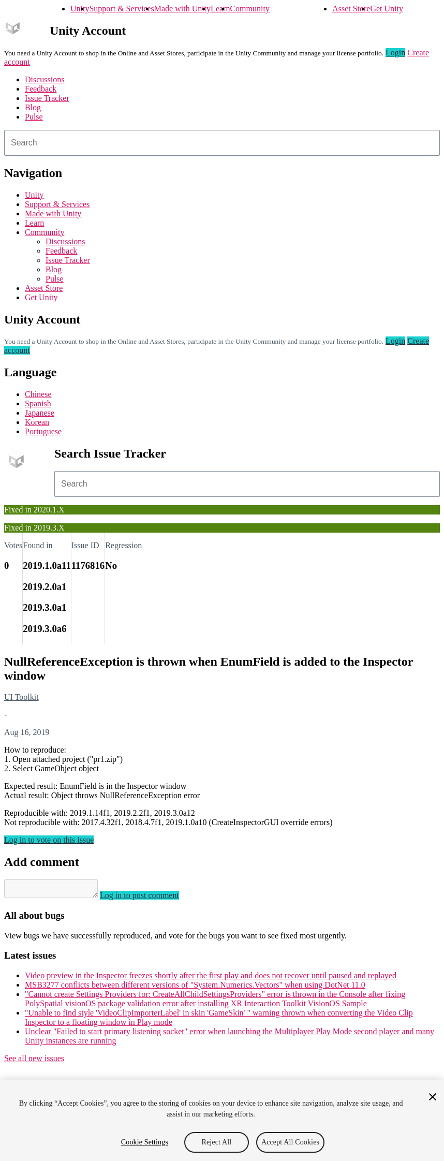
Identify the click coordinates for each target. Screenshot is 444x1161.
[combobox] (222, 142)
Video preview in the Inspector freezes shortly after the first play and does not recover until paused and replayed (210, 978)
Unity (79, 8)
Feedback (40, 88)
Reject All (217, 1142)
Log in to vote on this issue (49, 839)
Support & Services (121, 8)
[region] (222, 1120)
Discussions (44, 79)
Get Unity (386, 8)
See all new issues (34, 1061)
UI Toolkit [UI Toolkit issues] (21, 697)
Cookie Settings (144, 1142)
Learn (220, 8)
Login (395, 52)
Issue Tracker (47, 98)
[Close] (432, 1096)
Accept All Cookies (290, 1142)
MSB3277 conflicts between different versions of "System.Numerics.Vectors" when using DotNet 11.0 (195, 987)
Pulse (34, 116)
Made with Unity (182, 8)
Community (249, 8)
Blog (33, 107)
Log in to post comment (149, 898)
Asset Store (351, 8)
